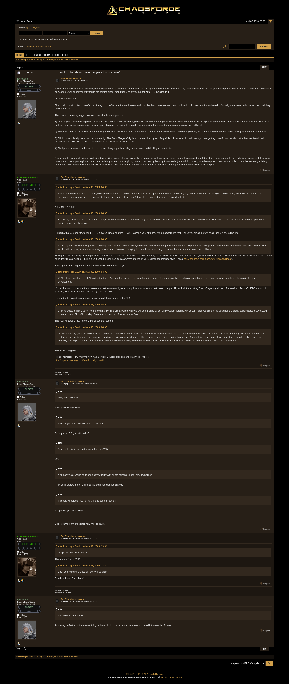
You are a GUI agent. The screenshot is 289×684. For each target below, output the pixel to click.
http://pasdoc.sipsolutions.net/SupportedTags (207, 259)
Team (47, 55)
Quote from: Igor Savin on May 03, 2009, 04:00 (81, 187)
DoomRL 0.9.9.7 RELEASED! (39, 47)
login (28, 27)
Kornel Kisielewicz (27, 177)
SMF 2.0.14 (131, 674)
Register (66, 55)
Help (27, 55)
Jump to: (234, 663)
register (36, 27)
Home (19, 55)
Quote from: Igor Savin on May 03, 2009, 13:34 (81, 546)
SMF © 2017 (142, 674)
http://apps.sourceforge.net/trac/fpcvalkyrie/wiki (79, 360)
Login (55, 55)
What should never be (71, 78)
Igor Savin (23, 78)
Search (37, 55)
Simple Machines (156, 674)
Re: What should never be (73, 177)
